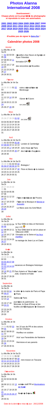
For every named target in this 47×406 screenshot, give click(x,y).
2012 (20, 26)
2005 (26, 23)
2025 (20, 31)
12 (2, 232)
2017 (3, 28)
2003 (15, 23)
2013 (26, 26)
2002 (9, 23)
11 (13, 60)
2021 (26, 28)
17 (10, 148)
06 (5, 57)
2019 (15, 28)
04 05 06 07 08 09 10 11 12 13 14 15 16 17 (7, 265)
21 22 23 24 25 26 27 (9, 393)
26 (16, 151)
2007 (37, 23)
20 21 (6, 305)
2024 (43, 28)
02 (16, 88)
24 (2, 104)
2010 (9, 26)
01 (5, 55)
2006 (31, 23)
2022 (31, 28)
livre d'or (35, 36)
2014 (31, 26)
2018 (9, 28)
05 (2, 227)
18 (18, 169)
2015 (37, 26)
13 (16, 384)
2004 (20, 23)
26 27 (3, 242)
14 (10, 97)
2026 (26, 31)
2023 (37, 28)
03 (13, 327)
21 (2, 204)
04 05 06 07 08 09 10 (10, 165)
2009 (3, 26)
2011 (15, 26)
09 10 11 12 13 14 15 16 (10, 360)
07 (2, 230)
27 (5, 72)
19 (2, 67)
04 (10, 291)
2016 (43, 26)
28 (10, 107)
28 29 (3, 209)
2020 (20, 28)
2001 (3, 23)
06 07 (6, 294)
